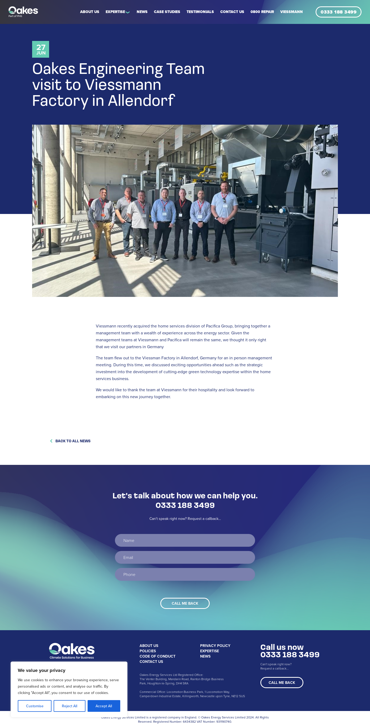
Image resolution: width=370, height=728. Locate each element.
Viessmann (291, 12)
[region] (69, 689)
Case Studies (167, 12)
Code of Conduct (157, 656)
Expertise (115, 12)
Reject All (69, 706)
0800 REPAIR (262, 12)
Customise (35, 706)
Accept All (104, 706)
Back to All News (70, 440)
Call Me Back (282, 682)
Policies (148, 651)
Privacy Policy (215, 645)
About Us (89, 12)
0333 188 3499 (338, 12)
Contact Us (232, 12)
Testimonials (200, 12)
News (142, 12)
